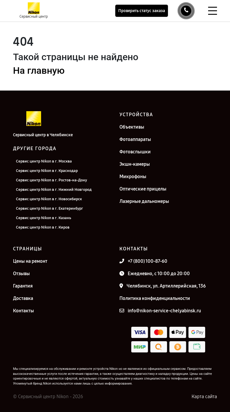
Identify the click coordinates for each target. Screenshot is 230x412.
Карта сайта (204, 396)
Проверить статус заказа (141, 10)
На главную (38, 70)
